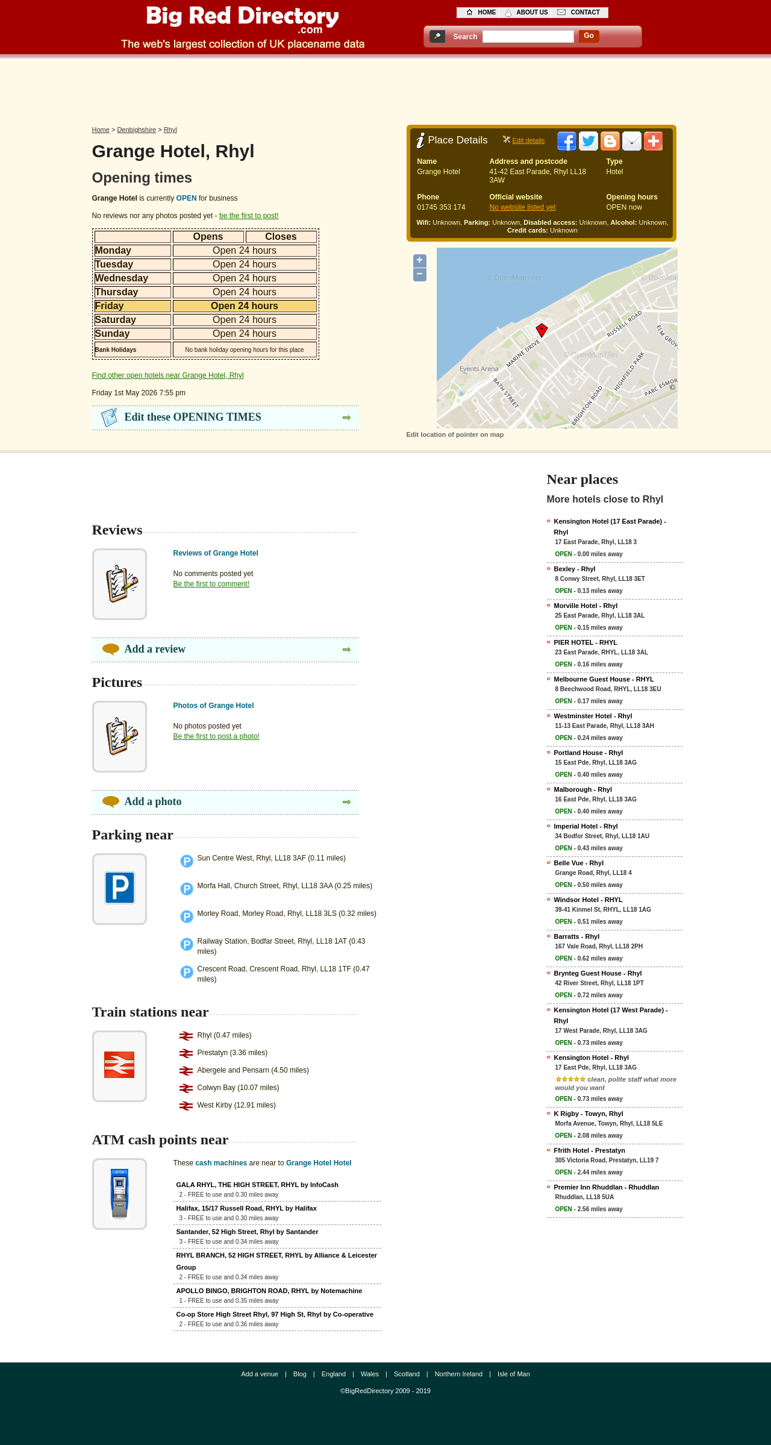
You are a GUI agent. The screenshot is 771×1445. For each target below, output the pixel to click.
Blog (300, 1374)
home (487, 12)
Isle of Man (514, 1374)
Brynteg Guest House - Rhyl (598, 973)
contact (585, 12)
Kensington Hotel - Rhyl (591, 1057)
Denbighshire (136, 129)
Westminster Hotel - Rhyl (593, 715)
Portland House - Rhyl (588, 752)
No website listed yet (523, 207)
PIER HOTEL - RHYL (586, 642)
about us (532, 12)
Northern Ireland (459, 1374)
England (334, 1374)
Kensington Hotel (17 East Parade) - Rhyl (610, 527)
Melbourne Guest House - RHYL (604, 679)
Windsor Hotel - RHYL (588, 899)
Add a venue (259, 1374)
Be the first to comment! (211, 584)
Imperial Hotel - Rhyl (586, 826)
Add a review (155, 649)
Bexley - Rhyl (575, 568)
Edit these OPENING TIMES (193, 417)
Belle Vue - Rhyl (579, 863)
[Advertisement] (385, 88)
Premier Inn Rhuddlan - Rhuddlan (607, 1187)
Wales (370, 1374)
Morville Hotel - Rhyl (586, 605)
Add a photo (153, 801)
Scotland (407, 1374)
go (589, 35)
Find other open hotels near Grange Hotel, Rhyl (168, 375)
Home (101, 129)
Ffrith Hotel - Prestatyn (590, 1150)
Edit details (529, 140)
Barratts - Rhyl (577, 936)
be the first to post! (249, 216)
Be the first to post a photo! (216, 736)
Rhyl (170, 129)
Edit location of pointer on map (455, 434)
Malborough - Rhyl (583, 789)
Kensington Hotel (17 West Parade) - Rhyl (611, 1015)
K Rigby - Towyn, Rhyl (588, 1113)
